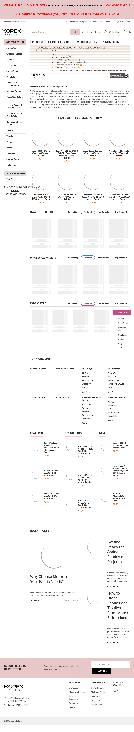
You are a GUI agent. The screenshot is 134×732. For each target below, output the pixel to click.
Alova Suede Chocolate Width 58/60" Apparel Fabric (119, 160)
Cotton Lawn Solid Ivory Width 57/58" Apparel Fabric (51, 503)
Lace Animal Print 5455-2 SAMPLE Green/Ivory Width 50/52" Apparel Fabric (67, 161)
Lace (110, 394)
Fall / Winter (15, 72)
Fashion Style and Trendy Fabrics (15, 122)
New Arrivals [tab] (103, 219)
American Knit (88, 387)
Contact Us (36, 49)
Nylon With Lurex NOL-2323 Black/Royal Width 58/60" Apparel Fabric (51, 454)
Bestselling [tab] (83, 124)
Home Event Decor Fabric (15, 130)
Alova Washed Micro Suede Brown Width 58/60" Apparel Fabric (93, 204)
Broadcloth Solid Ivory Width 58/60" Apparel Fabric (51, 480)
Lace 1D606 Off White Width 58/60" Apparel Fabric (41, 160)
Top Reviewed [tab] (121, 219)
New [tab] (99, 124)
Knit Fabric (15, 160)
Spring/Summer (13, 78)
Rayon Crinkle (113, 387)
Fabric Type (15, 66)
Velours (15, 137)
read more (35, 608)
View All (9, 186)
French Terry (113, 380)
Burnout (121, 347)
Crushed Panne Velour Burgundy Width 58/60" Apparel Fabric (85, 457)
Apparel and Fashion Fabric (15, 91)
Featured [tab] (64, 124)
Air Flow (121, 326)
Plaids (9, 155)
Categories (12, 49)
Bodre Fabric (87, 426)
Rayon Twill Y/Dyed (116, 391)
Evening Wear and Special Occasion (15, 113)
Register (96, 36)
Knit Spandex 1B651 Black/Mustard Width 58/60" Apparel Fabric (41, 204)
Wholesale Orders (14, 61)
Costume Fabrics (15, 98)
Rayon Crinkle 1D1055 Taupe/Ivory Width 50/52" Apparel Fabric (119, 204)
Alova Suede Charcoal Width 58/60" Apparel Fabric (92, 160)
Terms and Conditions (85, 49)
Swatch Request (13, 55)
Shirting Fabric (15, 166)
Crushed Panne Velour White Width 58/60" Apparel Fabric (85, 511)
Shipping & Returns (58, 49)
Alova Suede (123, 330)
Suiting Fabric (15, 172)
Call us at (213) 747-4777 (18, 712)
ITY (109, 416)
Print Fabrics (12, 84)
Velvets (15, 143)
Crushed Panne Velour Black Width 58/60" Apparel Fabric (85, 485)
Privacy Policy (110, 49)
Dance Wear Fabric (15, 105)
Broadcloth (122, 342)
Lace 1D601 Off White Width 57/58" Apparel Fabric (67, 204)
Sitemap (72, 714)
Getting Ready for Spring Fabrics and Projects (117, 559)
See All (85, 399)
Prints (15, 149)
